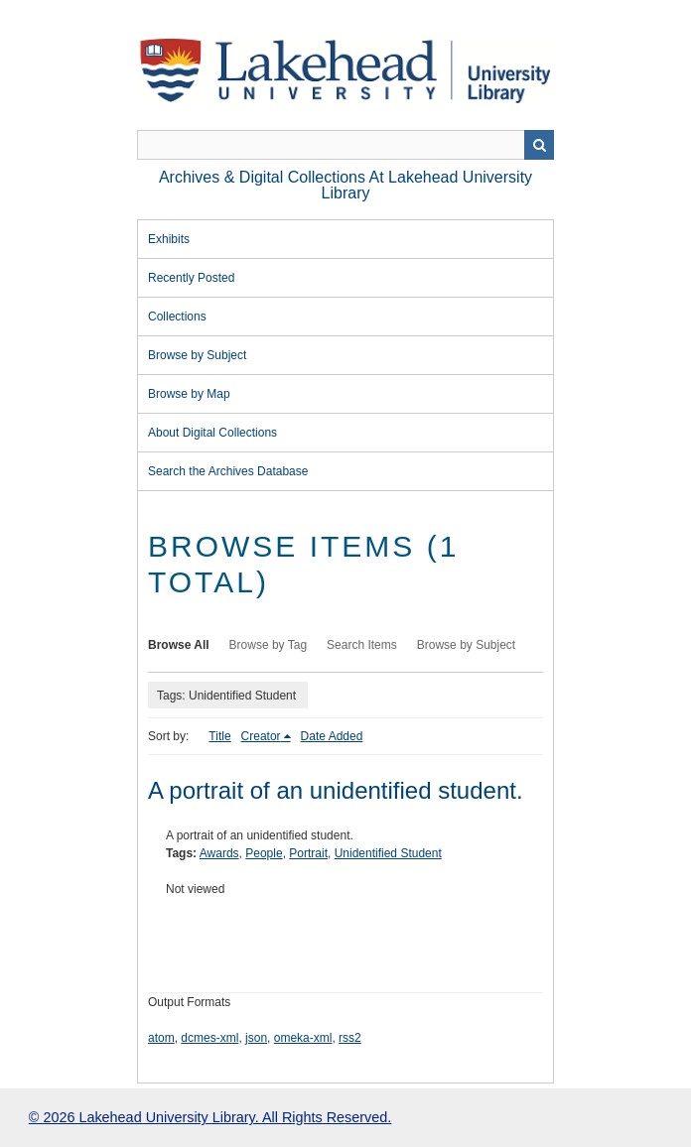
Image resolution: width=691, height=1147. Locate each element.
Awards (219, 853)
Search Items (362, 645)
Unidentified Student (388, 853)
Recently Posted (191, 278)
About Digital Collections (212, 433)
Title (219, 736)
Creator (261, 736)
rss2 (350, 1038)
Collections (177, 316)
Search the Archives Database (228, 471)
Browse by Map (189, 394)
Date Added (332, 736)
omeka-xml (303, 1038)
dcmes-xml (209, 1038)
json (256, 1038)
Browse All (178, 645)
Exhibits (169, 239)
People (263, 853)
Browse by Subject (197, 355)
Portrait (308, 853)
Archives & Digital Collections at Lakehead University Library (345, 185)
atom (161, 1038)
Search (539, 145)
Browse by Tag (268, 645)
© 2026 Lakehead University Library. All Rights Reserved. (210, 1117)
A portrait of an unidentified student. (335, 790)
